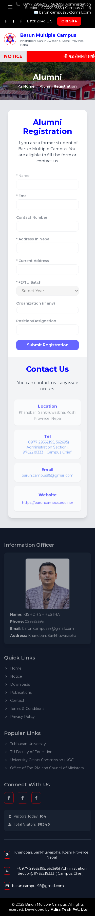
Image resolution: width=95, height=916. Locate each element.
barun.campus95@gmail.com (47, 477)
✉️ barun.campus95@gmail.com (62, 12)
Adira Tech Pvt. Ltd (69, 909)
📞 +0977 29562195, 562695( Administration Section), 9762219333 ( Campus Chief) (53, 6)
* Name (22, 179)
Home (26, 86)
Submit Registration (47, 346)
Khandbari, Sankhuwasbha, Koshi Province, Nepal (51, 855)
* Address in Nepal (33, 241)
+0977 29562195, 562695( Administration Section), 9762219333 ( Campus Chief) (47, 449)
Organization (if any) (35, 305)
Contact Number (31, 219)
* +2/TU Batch (29, 284)
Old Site (69, 21)
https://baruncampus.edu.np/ (47, 504)
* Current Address (32, 262)
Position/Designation (36, 322)
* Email (22, 197)
